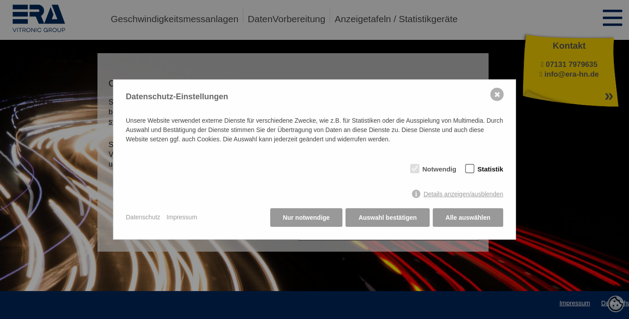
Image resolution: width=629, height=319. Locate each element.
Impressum (182, 217)
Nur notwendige (306, 217)
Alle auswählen (468, 217)
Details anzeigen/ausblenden (463, 194)
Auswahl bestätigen (387, 217)
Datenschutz (143, 217)
